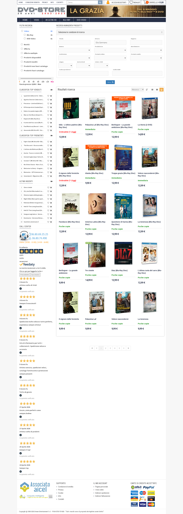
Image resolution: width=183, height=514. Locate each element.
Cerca (110, 82)
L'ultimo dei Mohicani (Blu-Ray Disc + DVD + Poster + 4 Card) (34, 149)
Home (24, 20)
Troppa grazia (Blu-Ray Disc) (123, 173)
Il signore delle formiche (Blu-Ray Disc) (69, 174)
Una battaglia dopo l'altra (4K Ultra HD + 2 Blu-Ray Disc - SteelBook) (34, 157)
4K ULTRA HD (51, 20)
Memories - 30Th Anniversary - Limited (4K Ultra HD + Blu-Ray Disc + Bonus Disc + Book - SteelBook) (34, 172)
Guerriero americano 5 (31, 222)
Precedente (24, 275)
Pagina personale (101, 487)
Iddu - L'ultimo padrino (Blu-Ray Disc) (70, 126)
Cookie (60, 493)
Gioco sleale (28, 187)
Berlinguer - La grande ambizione (68, 272)
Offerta (27, 49)
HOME (21, 2)
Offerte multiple (30, 53)
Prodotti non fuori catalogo (36, 66)
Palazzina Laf (90, 319)
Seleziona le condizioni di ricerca (71, 32)
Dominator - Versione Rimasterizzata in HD (34, 218)
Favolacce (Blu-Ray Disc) (69, 222)
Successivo (35, 275)
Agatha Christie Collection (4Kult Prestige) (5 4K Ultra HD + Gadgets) (34, 100)
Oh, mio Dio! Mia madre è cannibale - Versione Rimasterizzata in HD (34, 191)
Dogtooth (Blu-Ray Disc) (32, 119)
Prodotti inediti (30, 62)
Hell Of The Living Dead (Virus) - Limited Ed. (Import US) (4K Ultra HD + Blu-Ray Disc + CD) (34, 210)
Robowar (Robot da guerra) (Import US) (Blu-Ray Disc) (34, 203)
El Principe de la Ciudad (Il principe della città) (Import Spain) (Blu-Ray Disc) (34, 107)
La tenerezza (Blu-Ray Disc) (149, 222)
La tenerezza (143, 319)
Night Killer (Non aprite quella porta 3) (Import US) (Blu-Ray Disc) (34, 199)
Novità (26, 44)
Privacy (60, 490)
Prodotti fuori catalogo (34, 70)
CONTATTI (59, 2)
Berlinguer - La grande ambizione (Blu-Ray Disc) (122, 126)
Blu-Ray (66, 20)
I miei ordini (99, 490)
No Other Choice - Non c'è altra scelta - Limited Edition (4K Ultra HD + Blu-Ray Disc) (34, 164)
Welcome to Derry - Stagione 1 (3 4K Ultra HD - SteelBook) (34, 168)
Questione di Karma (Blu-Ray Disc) (122, 223)
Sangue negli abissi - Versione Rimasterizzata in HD (34, 214)
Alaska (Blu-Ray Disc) (94, 173)
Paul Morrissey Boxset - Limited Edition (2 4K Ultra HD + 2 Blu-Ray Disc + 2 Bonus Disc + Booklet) (34, 126)
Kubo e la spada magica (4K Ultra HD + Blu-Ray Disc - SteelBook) (34, 111)
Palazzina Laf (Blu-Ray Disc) (97, 125)
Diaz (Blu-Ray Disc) (120, 270)
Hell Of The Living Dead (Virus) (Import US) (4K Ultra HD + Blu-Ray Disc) (34, 206)
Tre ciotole (89, 270)
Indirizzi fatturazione (102, 496)
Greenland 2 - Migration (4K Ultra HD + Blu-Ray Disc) (34, 176)
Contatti (61, 499)
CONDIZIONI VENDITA (32, 2)
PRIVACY (45, 2)
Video (36, 20)
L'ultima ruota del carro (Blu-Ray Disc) (150, 272)
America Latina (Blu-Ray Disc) (95, 223)
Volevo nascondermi (120, 319)
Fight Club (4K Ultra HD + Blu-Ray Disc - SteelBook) (34, 142)
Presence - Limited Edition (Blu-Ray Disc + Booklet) (34, 103)
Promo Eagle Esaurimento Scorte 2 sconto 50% (97, 146)
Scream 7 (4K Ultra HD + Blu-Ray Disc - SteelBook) (34, 161)
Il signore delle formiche (69, 319)
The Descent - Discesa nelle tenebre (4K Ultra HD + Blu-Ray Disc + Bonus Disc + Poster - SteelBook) (34, 145)
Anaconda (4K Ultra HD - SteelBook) (34, 130)
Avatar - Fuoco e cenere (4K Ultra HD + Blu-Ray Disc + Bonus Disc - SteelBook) (34, 153)
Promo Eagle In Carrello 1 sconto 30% (123, 98)
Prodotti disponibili (32, 57)
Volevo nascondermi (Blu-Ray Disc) (148, 174)
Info (59, 496)
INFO (52, 2)
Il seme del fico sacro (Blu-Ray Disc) (34, 122)
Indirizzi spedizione (102, 493)
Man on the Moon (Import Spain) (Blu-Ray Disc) (34, 115)
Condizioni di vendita (65, 487)
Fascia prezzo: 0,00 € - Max (30, 84)
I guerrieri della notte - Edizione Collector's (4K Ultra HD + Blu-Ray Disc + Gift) (34, 96)
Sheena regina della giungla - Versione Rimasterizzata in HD (34, 195)
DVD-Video (81, 20)
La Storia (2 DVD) (145, 125)
